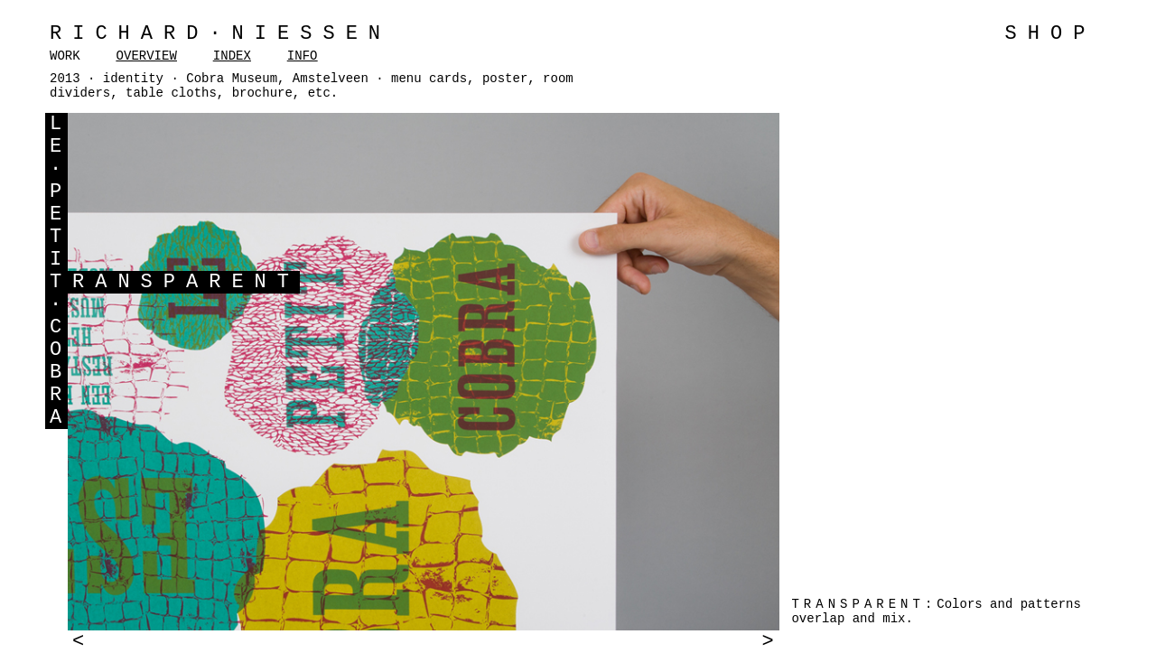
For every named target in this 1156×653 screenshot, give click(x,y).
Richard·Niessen (220, 34)
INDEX (232, 56)
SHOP (1050, 34)
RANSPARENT (186, 282)
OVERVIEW (147, 56)
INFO (302, 56)
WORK (65, 56)
